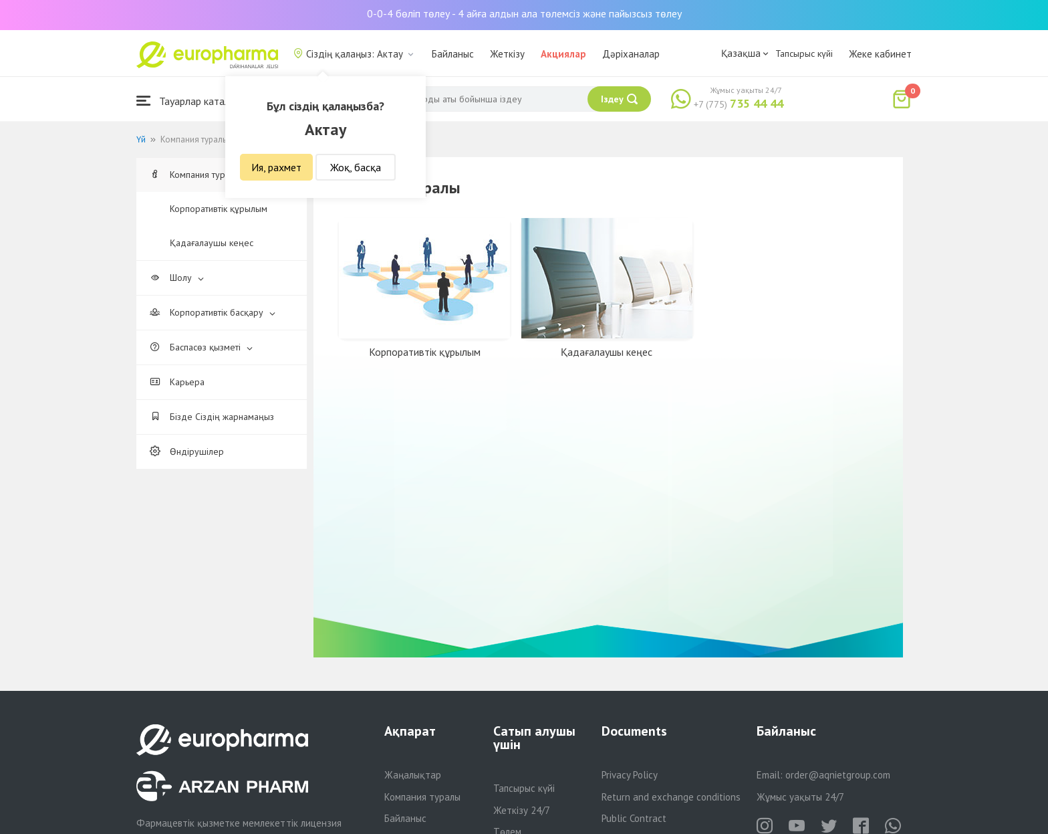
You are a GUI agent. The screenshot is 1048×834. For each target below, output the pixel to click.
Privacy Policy (630, 774)
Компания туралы (201, 175)
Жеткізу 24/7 (521, 810)
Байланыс (453, 53)
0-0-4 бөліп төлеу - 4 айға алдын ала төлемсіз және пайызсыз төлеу (524, 13)
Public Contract (634, 818)
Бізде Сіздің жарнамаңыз (212, 417)
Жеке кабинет (880, 53)
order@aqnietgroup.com (837, 774)
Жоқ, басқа (355, 167)
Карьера (177, 382)
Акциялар (563, 53)
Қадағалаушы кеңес (211, 243)
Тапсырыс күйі (804, 53)
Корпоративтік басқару (212, 312)
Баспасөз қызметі (201, 347)
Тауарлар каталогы (191, 101)
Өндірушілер (187, 451)
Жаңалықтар (412, 774)
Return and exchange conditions (671, 797)
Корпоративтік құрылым (218, 209)
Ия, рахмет (276, 167)
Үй (141, 139)
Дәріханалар (631, 53)
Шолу (177, 278)
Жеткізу (507, 53)
